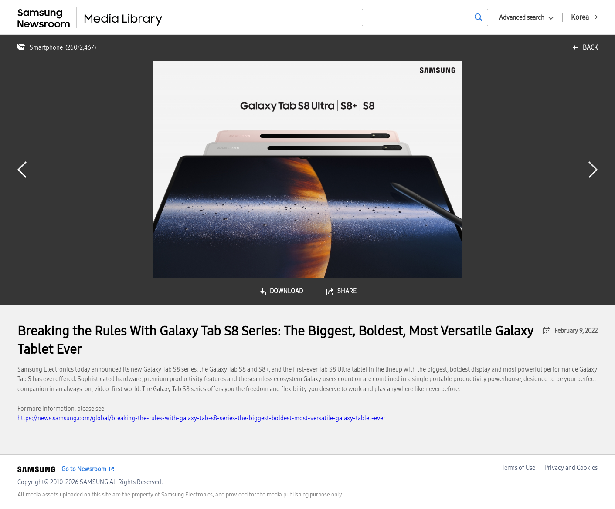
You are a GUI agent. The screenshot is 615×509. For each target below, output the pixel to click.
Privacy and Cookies (571, 468)
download (286, 291)
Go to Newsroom (83, 469)
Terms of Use (518, 468)
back (590, 47)
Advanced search (521, 17)
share (347, 291)
